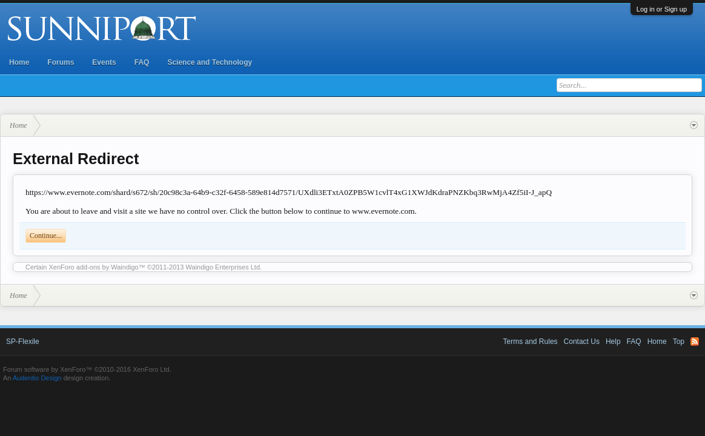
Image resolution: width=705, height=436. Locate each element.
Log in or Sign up (662, 9)
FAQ (142, 62)
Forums (60, 62)
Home (19, 62)
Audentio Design (37, 378)
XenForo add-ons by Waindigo (94, 267)
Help (613, 341)
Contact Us (582, 341)
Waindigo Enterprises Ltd (223, 267)
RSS (694, 341)
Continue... (46, 235)
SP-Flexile (22, 341)
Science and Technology (209, 62)
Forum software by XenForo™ (87, 369)
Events (104, 62)
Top (678, 341)
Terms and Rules (530, 341)
